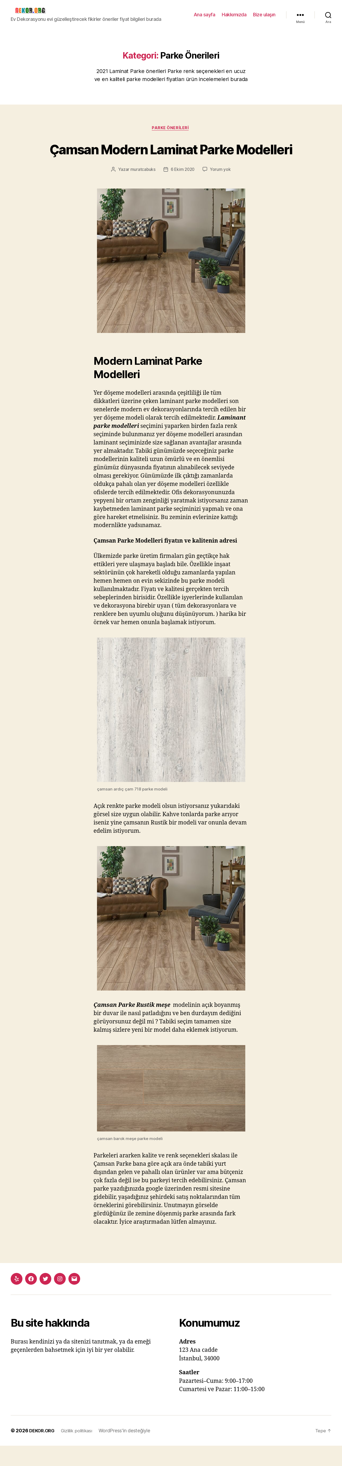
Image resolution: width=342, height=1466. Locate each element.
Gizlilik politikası (80, 1451)
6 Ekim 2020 (182, 189)
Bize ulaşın (264, 14)
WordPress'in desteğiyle (129, 1451)
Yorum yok (221, 189)
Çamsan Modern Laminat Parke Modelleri (171, 159)
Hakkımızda (234, 14)
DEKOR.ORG (43, 1451)
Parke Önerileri (170, 128)
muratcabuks (142, 189)
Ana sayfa (204, 14)
